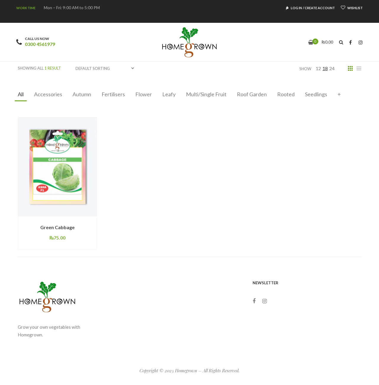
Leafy (169, 94)
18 (325, 68)
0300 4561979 (40, 44)
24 (332, 68)
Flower (143, 94)
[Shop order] (104, 68)
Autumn (82, 94)
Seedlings (316, 94)
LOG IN (296, 8)
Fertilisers (113, 94)
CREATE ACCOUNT (320, 8)
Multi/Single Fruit (206, 94)
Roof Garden (252, 94)
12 (318, 68)
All (21, 94)
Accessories (48, 94)
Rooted (286, 94)
